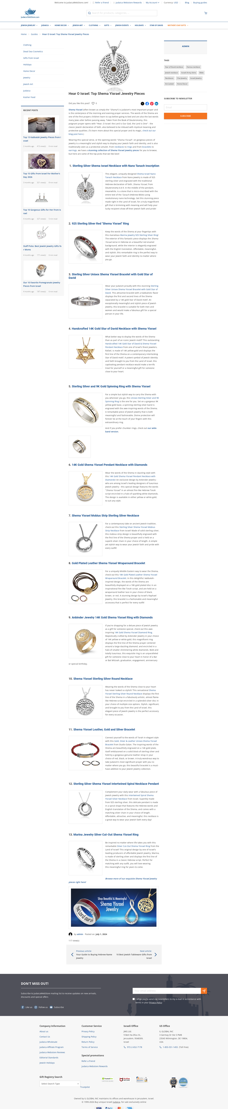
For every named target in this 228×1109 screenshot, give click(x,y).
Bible (202, 72)
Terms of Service (90, 1047)
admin (80, 934)
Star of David (156, 25)
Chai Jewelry (182, 78)
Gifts (106, 25)
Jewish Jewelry (28, 25)
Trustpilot (85, 1087)
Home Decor (61, 25)
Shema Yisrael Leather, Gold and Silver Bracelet (104, 729)
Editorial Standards (49, 1057)
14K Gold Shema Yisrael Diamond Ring (133, 632)
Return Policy (88, 1041)
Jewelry (26, 77)
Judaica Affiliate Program (52, 1047)
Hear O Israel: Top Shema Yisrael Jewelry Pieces (65, 34)
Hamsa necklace (193, 67)
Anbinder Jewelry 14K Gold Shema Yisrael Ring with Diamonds (112, 617)
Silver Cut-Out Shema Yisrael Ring (133, 846)
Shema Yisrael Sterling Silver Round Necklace (103, 678)
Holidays (139, 25)
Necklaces (169, 78)
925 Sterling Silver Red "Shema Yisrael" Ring (100, 223)
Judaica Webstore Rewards (127, 2)
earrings (73, 150)
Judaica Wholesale (48, 1041)
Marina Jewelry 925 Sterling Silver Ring (139, 235)
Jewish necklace (171, 72)
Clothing (93, 25)
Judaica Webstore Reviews (52, 1052)
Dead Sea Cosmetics (33, 51)
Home (24, 34)
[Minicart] (205, 13)
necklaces (119, 146)
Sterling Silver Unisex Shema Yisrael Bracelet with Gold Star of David (131, 289)
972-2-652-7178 (134, 1047)
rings (129, 146)
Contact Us (45, 1036)
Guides (34, 34)
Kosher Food (29, 97)
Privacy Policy (155, 1002)
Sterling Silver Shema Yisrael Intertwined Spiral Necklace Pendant (116, 783)
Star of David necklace (174, 67)
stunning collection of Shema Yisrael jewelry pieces (113, 150)
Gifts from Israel (31, 58)
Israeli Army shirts (188, 72)
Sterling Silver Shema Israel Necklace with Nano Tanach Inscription (116, 165)
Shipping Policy (89, 1036)
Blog (187, 2)
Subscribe (185, 116)
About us (44, 1031)
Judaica (45, 25)
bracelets (146, 146)
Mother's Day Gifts (177, 25)
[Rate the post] (93, 103)
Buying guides (200, 3)
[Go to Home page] (30, 13)
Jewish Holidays (47, 1062)
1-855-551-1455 (170, 1047)
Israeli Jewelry (196, 78)
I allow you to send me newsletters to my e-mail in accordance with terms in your (168, 1001)
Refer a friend (100, 2)
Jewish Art (78, 25)
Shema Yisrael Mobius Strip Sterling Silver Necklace (105, 515)
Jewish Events (122, 25)
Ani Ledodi (169, 84)
